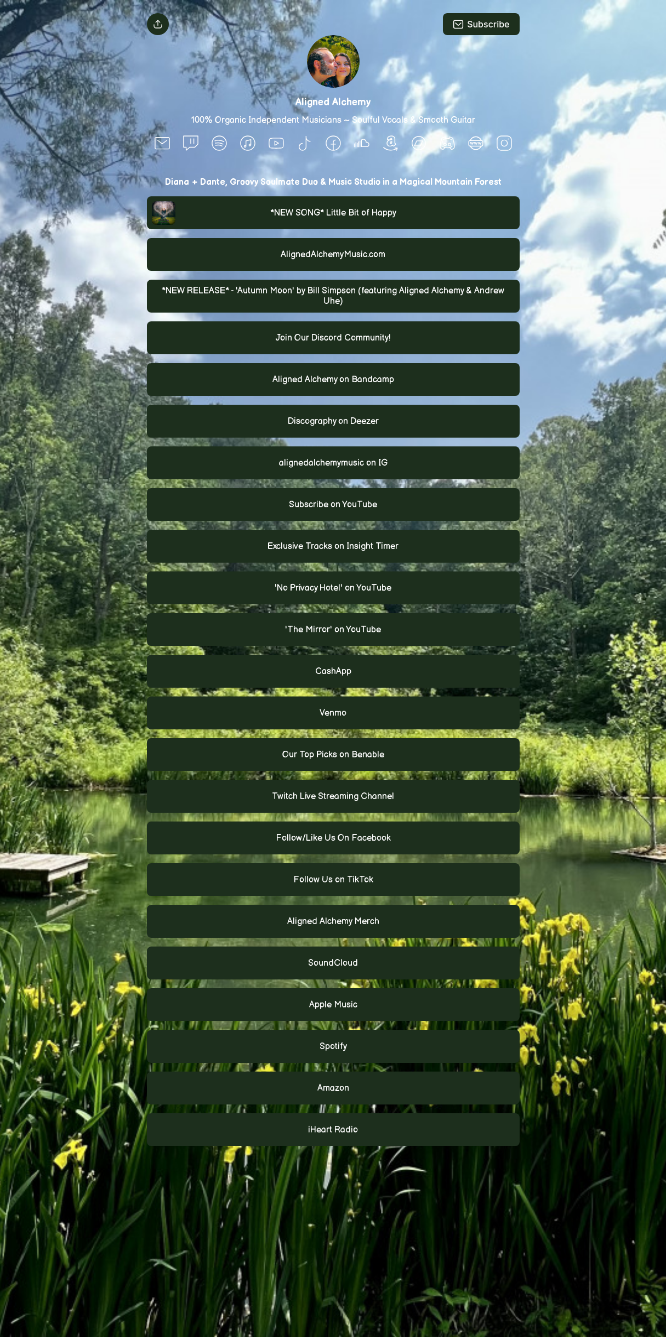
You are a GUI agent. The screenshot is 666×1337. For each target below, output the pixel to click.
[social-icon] (162, 144)
